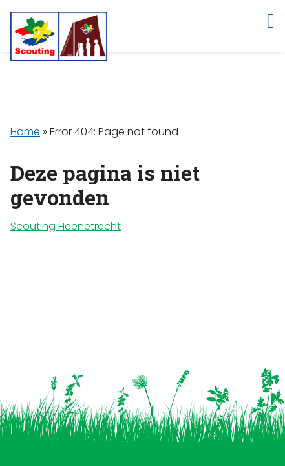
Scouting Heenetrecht (65, 226)
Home (25, 131)
